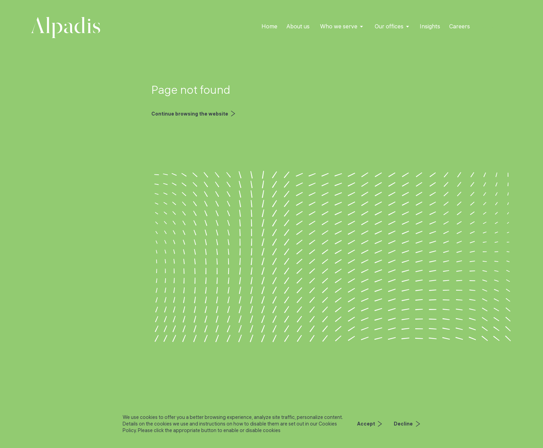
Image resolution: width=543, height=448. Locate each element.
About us (298, 26)
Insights (430, 26)
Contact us (493, 26)
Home (269, 26)
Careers (459, 26)
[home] (65, 27)
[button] (341, 26)
